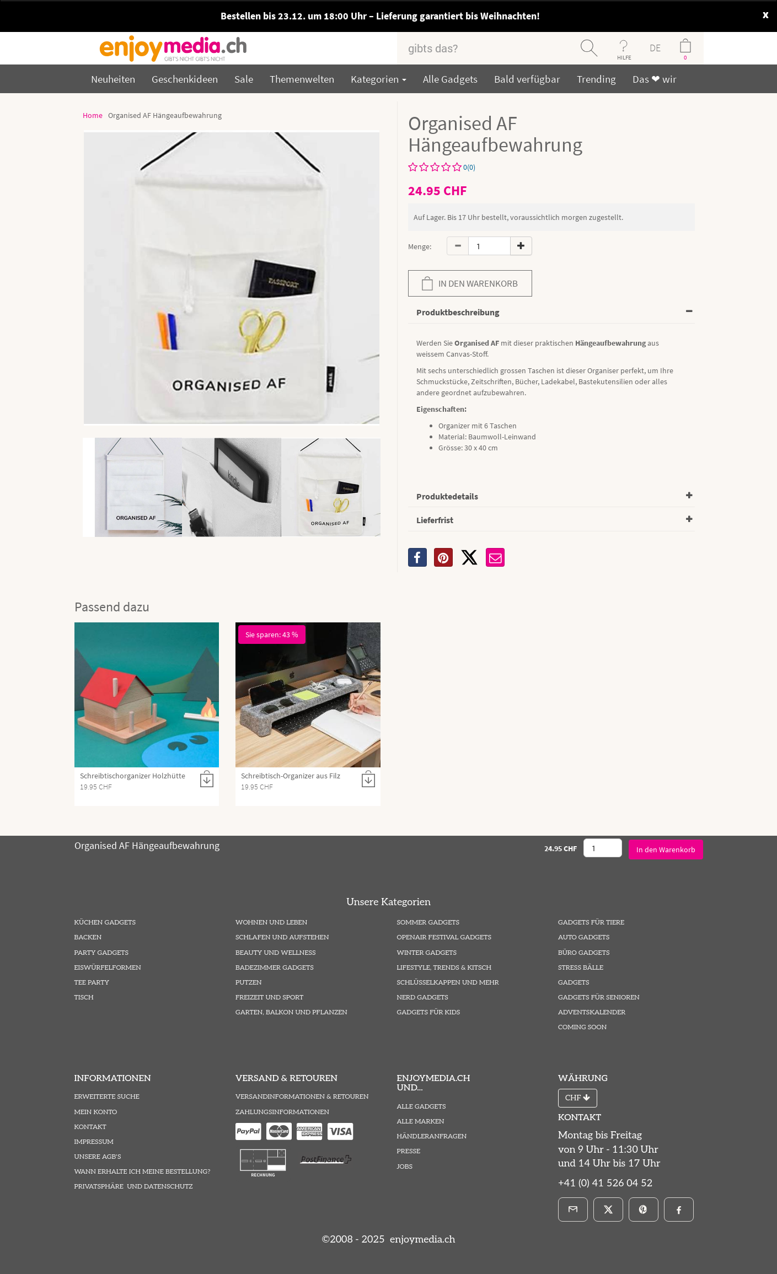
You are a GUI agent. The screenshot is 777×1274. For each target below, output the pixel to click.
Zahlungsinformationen (282, 1112)
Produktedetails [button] (447, 496)
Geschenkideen (185, 78)
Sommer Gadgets (428, 922)
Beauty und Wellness (275, 953)
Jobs (405, 1167)
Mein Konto (95, 1112)
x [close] (766, 13)
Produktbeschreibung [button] (458, 312)
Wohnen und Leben (271, 922)
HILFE (624, 57)
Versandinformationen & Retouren (301, 1097)
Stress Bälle (580, 968)
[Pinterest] (643, 1209)
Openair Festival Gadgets (444, 937)
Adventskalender (591, 1012)
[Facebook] (679, 1209)
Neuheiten (113, 78)
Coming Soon (582, 1027)
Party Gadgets (101, 953)
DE (655, 47)
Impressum (94, 1142)
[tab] (551, 313)
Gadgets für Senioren (599, 997)
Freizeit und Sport (269, 997)
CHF (577, 1098)
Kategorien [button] (378, 78)
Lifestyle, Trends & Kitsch (444, 968)
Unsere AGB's (97, 1157)
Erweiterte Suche (107, 1097)
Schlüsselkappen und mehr (448, 983)
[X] (469, 557)
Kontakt (90, 1127)
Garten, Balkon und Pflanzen (291, 1012)
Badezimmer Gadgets (274, 968)
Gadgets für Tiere (591, 922)
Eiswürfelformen (107, 968)
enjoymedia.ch (421, 1239)
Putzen (248, 983)
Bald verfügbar (527, 78)
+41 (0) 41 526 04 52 (605, 1183)
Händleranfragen (432, 1136)
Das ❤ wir (655, 78)
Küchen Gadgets (105, 922)
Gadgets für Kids (428, 1012)
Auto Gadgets (583, 937)
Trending (596, 78)
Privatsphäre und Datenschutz (133, 1186)
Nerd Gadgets (422, 997)
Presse (409, 1151)
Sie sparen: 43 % (271, 634)
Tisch (84, 997)
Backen (88, 937)
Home (93, 115)
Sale (243, 78)
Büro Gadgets (583, 953)
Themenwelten (302, 78)
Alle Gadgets (450, 78)
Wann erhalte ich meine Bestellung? (142, 1172)
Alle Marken (420, 1121)
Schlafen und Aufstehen (282, 937)
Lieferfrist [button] (434, 519)
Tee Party (91, 983)
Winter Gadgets (427, 953)
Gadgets (574, 983)
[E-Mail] (573, 1209)
